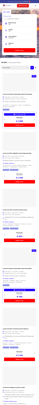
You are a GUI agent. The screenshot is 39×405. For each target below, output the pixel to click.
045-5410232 (23, 5)
